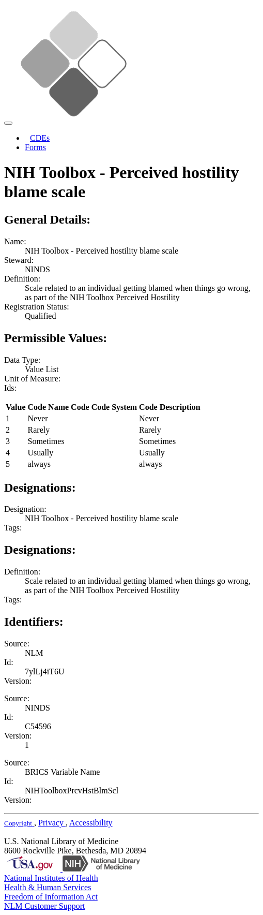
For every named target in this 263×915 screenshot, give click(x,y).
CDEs (40, 138)
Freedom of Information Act (51, 896)
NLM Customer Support (44, 906)
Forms (35, 147)
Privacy (52, 822)
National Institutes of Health (51, 878)
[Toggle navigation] (8, 123)
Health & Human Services (47, 887)
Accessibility (91, 822)
